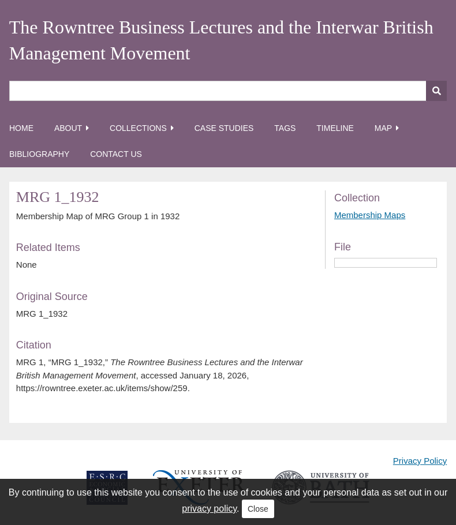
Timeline (335, 128)
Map (383, 128)
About (68, 128)
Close (258, 508)
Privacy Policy (420, 461)
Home (21, 128)
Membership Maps (369, 215)
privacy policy (209, 508)
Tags (285, 128)
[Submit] (436, 91)
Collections (138, 128)
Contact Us (116, 154)
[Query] (228, 91)
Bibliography (39, 154)
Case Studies (224, 128)
